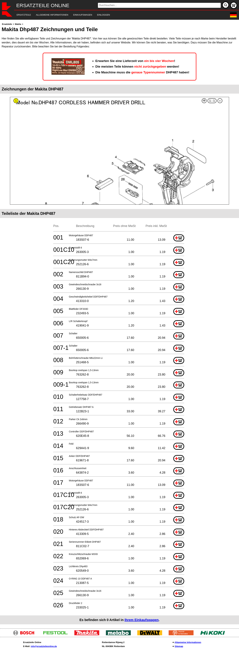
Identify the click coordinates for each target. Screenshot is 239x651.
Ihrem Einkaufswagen (141, 620)
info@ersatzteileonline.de (44, 646)
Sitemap (179, 646)
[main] (119, 323)
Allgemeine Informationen (188, 642)
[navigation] (115, 15)
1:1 (212, 101)
